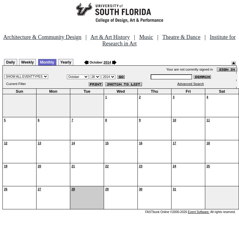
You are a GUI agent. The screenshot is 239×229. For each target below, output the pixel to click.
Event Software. (199, 212)
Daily (10, 62)
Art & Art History (110, 37)
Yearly (65, 62)
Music (146, 37)
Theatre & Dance (181, 37)
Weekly (27, 62)
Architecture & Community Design (42, 37)
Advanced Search (190, 84)
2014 (107, 62)
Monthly (47, 62)
